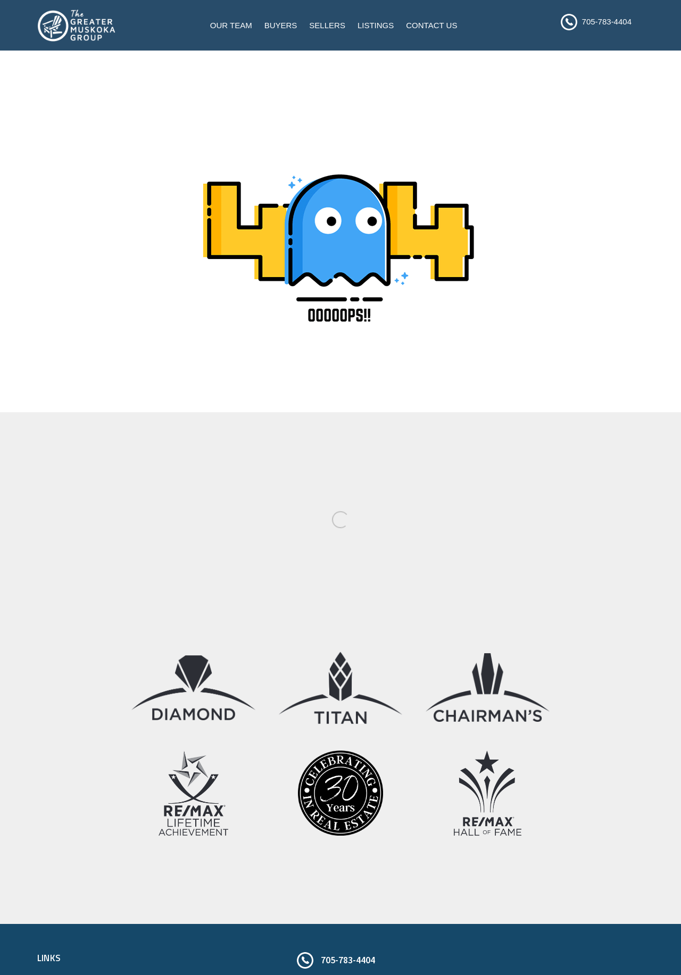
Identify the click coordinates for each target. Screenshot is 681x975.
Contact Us (431, 25)
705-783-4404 (607, 21)
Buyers (280, 25)
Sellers (327, 25)
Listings (376, 25)
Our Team (231, 25)
